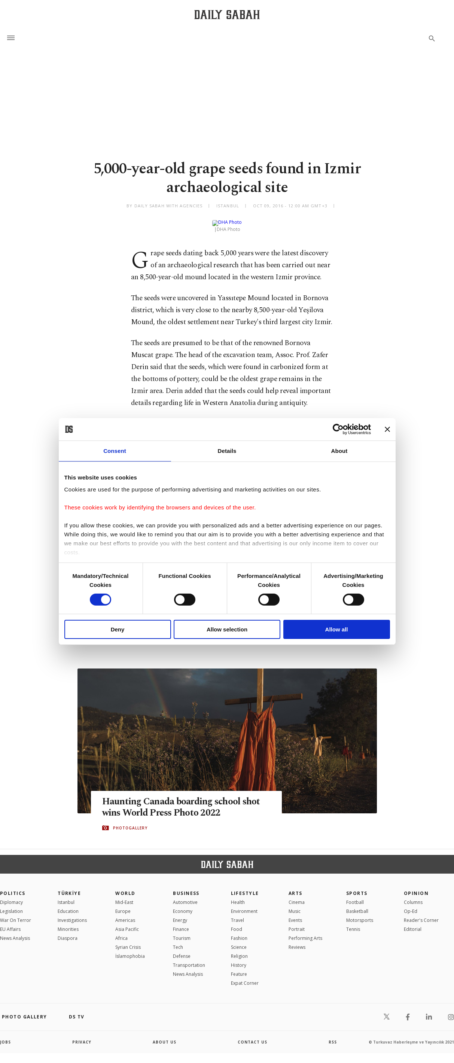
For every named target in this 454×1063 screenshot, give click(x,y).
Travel (237, 914)
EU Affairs (10, 923)
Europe (123, 905)
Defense (182, 950)
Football (355, 896)
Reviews (297, 941)
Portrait (297, 923)
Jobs (5, 1036)
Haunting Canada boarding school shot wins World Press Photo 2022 (181, 801)
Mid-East (124, 896)
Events (295, 914)
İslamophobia (130, 950)
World (125, 887)
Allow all (336, 629)
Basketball (357, 905)
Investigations (72, 914)
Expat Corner (245, 977)
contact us (252, 1036)
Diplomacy (11, 896)
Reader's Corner (421, 914)
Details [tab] (227, 451)
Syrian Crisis (128, 941)
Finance (181, 923)
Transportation (189, 959)
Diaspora (67, 932)
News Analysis (15, 932)
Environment (244, 905)
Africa (121, 932)
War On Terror (15, 914)
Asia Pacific (127, 923)
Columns (413, 896)
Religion (239, 950)
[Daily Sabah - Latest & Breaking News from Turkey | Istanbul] (227, 14)
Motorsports (359, 914)
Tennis (353, 923)
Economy (182, 905)
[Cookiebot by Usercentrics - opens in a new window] (338, 429)
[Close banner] (387, 429)
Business (186, 887)
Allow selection (227, 629)
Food (236, 923)
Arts (295, 887)
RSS (333, 1036)
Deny (118, 629)
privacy (81, 1036)
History (238, 959)
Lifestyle (245, 887)
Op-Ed (410, 905)
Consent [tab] (114, 451)
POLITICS (12, 887)
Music (295, 905)
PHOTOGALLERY (130, 822)
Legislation (11, 905)
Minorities (68, 923)
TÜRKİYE (69, 887)
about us (164, 1036)
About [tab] (339, 451)
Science (239, 941)
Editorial (412, 923)
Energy (180, 914)
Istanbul (66, 896)
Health (238, 896)
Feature (239, 968)
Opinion (416, 887)
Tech (178, 941)
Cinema (297, 896)
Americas (125, 914)
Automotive (185, 896)
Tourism (182, 932)
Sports (357, 887)
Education (68, 905)
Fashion (239, 932)
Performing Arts (305, 932)
